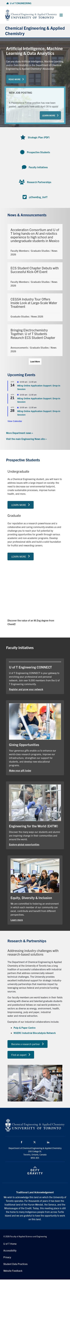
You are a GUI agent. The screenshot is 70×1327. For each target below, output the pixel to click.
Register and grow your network (26, 689)
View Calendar (14, 421)
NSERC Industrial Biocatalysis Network (35, 1032)
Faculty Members (20, 250)
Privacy (7, 1257)
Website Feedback (12, 1270)
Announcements (19, 347)
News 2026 (37, 316)
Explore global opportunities (24, 844)
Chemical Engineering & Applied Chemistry (35, 30)
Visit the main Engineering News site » (26, 438)
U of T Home (10, 1243)
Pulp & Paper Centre (24, 1027)
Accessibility (9, 1250)
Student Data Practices (15, 1263)
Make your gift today (20, 770)
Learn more (17, 919)
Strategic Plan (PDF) (39, 137)
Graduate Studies (40, 250)
